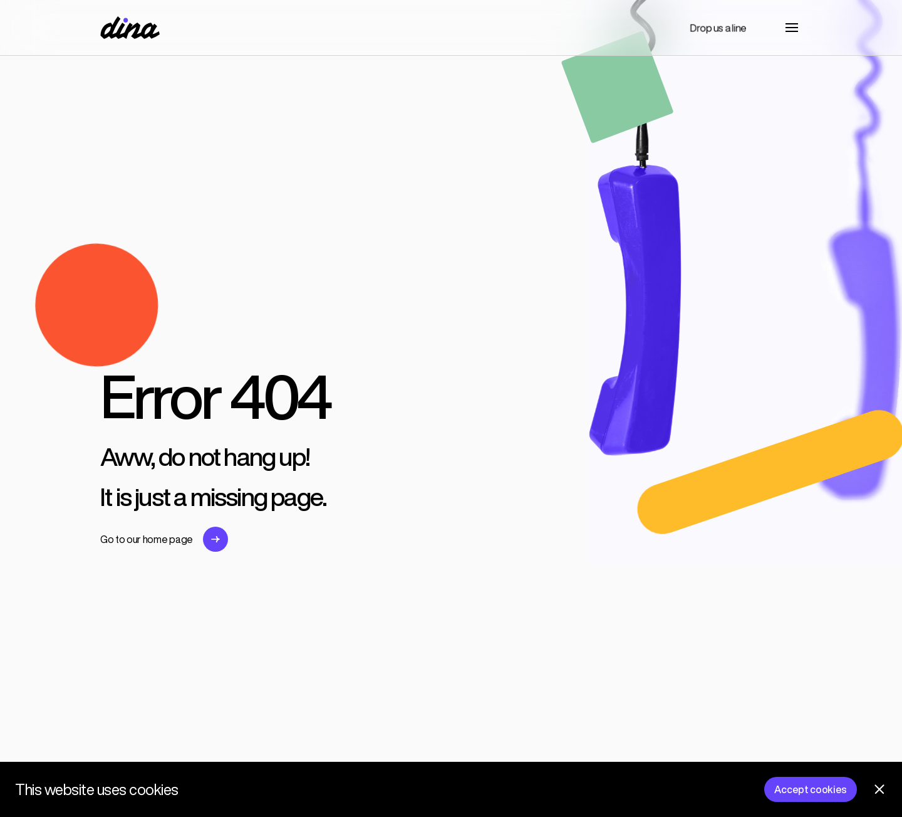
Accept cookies (810, 789)
